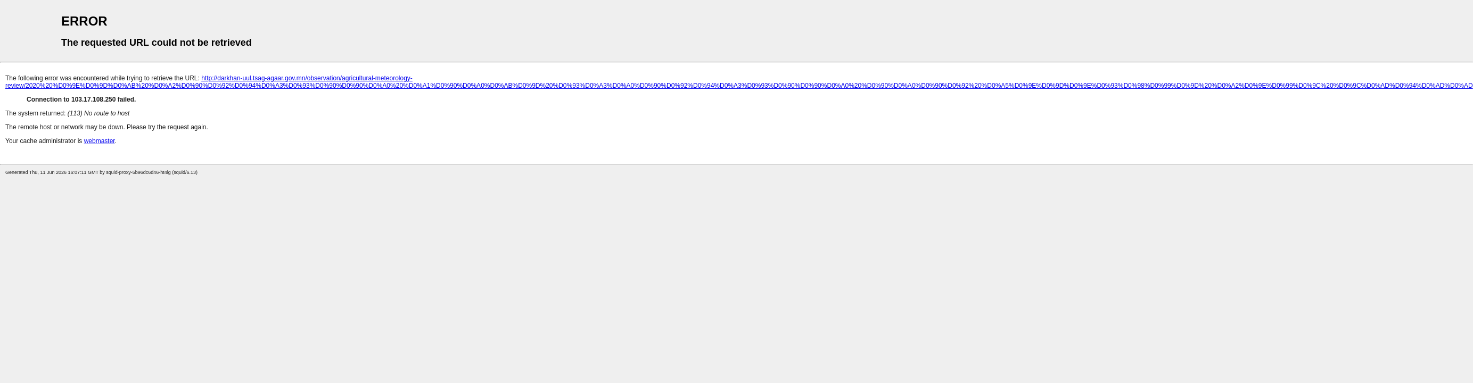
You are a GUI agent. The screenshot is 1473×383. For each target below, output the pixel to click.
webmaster (99, 141)
